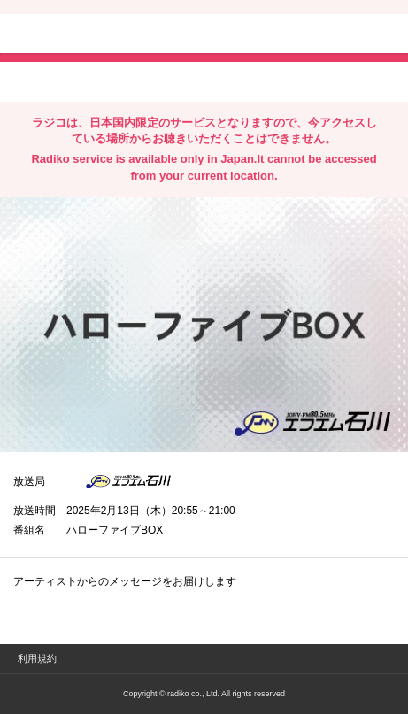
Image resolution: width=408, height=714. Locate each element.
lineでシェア (194, 80)
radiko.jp (66, 35)
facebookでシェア (112, 80)
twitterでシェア (40, 80)
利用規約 (37, 658)
